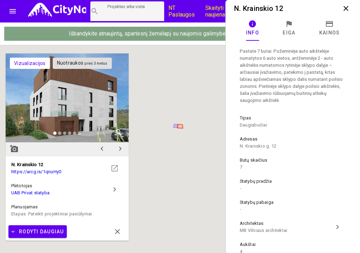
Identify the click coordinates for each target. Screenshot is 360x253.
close (346, 8)
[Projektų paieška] (127, 11)
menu (12, 11)
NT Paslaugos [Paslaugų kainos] (181, 11)
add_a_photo (14, 148)
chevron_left (102, 148)
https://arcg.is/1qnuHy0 (36, 171)
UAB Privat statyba (30, 192)
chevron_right (120, 148)
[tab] (252, 28)
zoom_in (119, 132)
